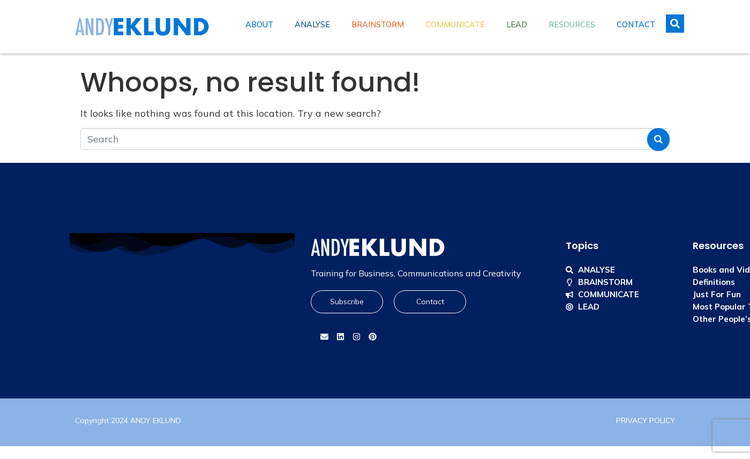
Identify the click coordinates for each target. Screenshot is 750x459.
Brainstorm (377, 24)
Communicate (455, 24)
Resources (572, 24)
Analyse (312, 24)
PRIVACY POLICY (645, 420)
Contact (636, 24)
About (259, 24)
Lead (516, 24)
